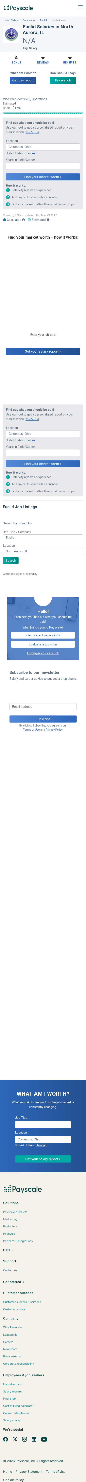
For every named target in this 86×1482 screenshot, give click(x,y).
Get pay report (23, 80)
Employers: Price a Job (43, 653)
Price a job (63, 80)
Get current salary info (43, 635)
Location (9, 545)
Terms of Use (31, 729)
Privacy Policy (54, 729)
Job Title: (21, 1118)
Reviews (43, 59)
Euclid (43, 20)
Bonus (16, 59)
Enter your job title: (43, 335)
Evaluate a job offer (43, 644)
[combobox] (43, 146)
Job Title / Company (17, 532)
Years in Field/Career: (21, 160)
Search (11, 560)
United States (10, 20)
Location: (12, 141)
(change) (29, 153)
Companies (29, 20)
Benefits (69, 59)
